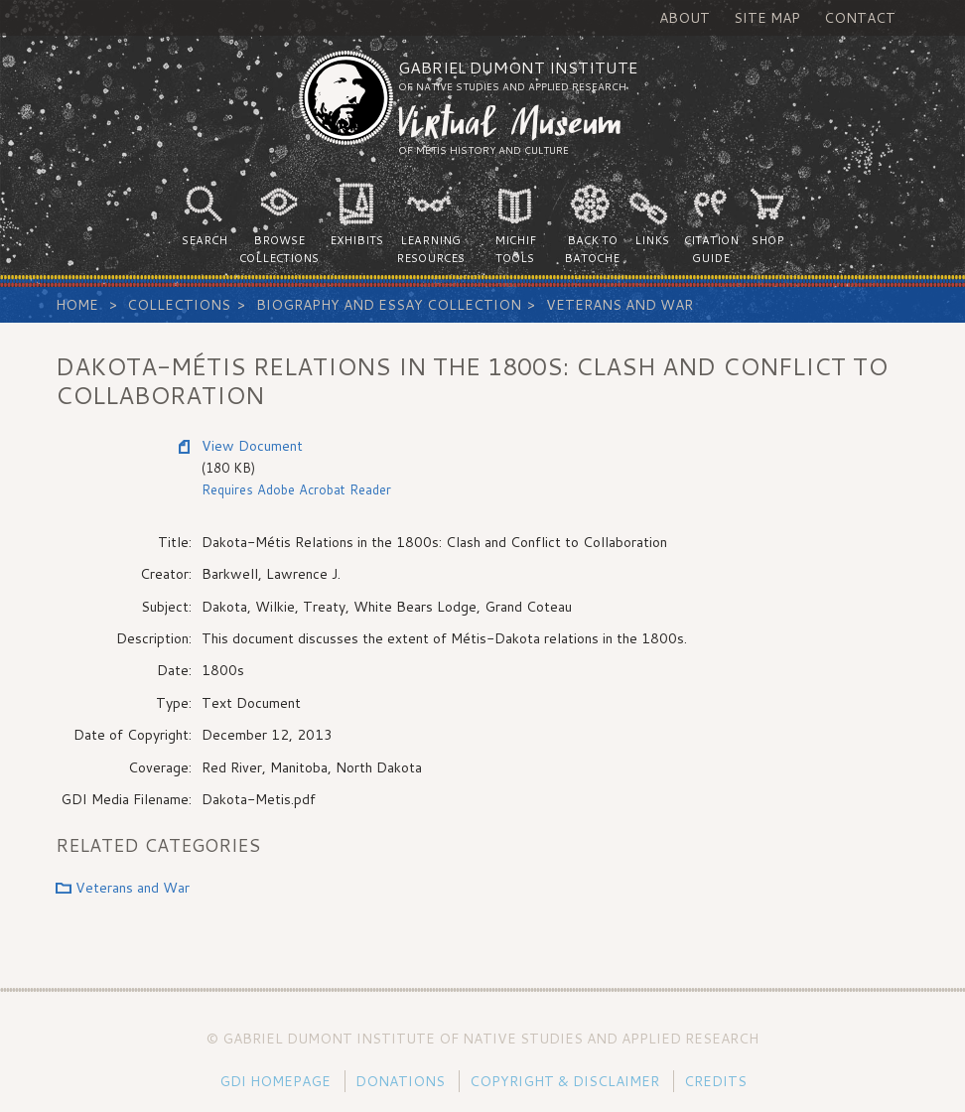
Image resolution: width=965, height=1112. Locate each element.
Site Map (767, 18)
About (684, 18)
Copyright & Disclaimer (564, 1081)
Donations (400, 1081)
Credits (715, 1081)
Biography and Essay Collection (388, 305)
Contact (860, 18)
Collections (178, 305)
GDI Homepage (275, 1081)
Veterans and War (619, 305)
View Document (252, 446)
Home (77, 305)
